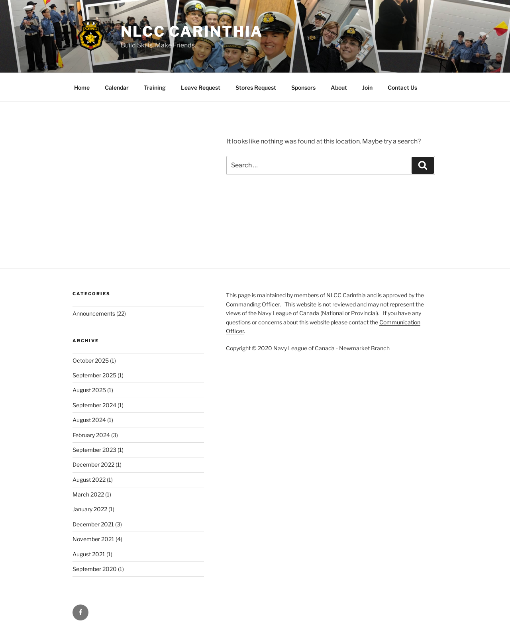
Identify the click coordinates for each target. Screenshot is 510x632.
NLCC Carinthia (192, 31)
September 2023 (94, 449)
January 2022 (90, 509)
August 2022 (89, 479)
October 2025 (91, 360)
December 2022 (93, 464)
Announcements (94, 313)
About (339, 87)
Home (82, 87)
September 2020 (95, 568)
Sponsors (303, 87)
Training (155, 87)
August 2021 (89, 554)
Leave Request (200, 87)
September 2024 (94, 405)
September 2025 (94, 375)
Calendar (117, 87)
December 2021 (93, 524)
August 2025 (89, 390)
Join (367, 87)
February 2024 (91, 435)
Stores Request (255, 87)
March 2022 (88, 494)
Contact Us (402, 87)
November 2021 (93, 539)
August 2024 (89, 419)
